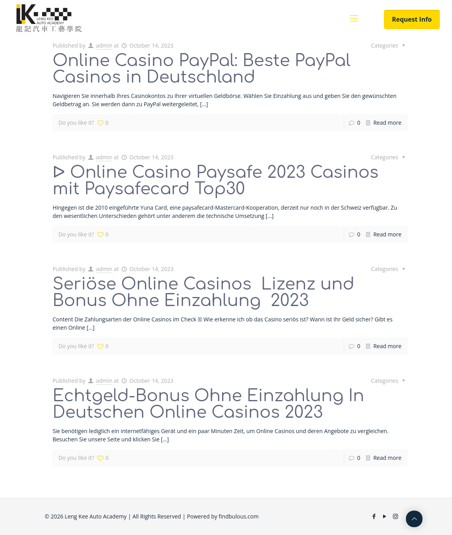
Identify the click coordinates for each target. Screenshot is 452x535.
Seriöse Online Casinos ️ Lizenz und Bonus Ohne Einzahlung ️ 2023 (203, 292)
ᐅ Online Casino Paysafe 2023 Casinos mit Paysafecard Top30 (215, 180)
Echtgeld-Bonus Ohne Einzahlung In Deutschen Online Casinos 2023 (208, 404)
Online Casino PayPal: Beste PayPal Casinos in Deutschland (201, 69)
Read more (387, 122)
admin (104, 45)
